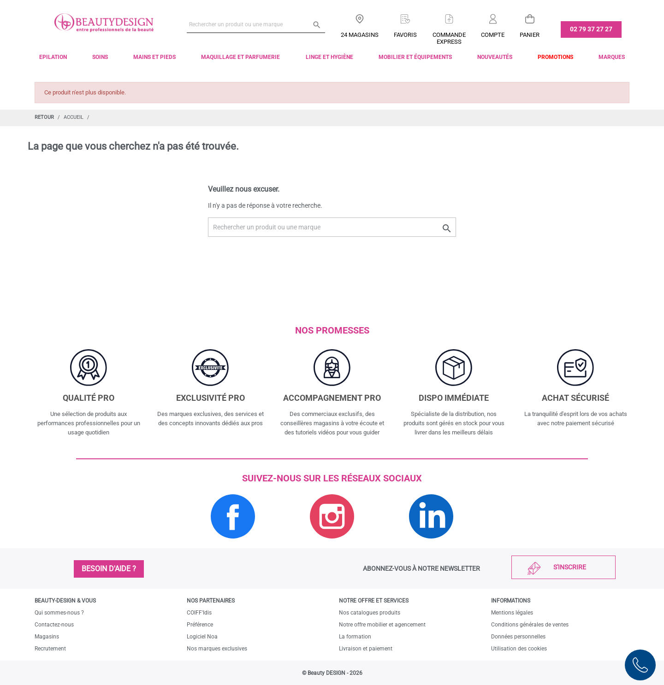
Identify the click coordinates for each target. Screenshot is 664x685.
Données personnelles (518, 636)
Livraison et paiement (365, 648)
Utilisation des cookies (519, 648)
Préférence (200, 624)
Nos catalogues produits (369, 612)
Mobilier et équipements (415, 57)
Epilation (53, 57)
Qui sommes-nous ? (59, 612)
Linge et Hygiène (329, 57)
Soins (100, 57)
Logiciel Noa (202, 636)
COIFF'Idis (199, 612)
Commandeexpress (449, 38)
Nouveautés (494, 57)
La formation (355, 636)
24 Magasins (360, 34)
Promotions (555, 57)
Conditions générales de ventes (530, 624)
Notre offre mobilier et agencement (382, 624)
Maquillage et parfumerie (240, 57)
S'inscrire (569, 567)
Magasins (47, 636)
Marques (612, 57)
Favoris (405, 34)
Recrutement (50, 648)
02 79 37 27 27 (591, 29)
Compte (492, 34)
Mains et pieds (154, 57)
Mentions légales (512, 612)
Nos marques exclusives (217, 648)
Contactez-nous (54, 624)
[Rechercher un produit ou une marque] (256, 24)
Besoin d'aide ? (109, 568)
